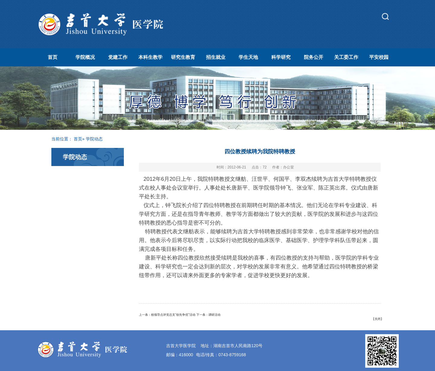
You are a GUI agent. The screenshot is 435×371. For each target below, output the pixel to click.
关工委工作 (346, 57)
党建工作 (117, 57)
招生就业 (215, 57)
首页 (52, 57)
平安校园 (378, 57)
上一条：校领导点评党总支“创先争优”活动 (167, 314)
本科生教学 (150, 57)
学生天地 (248, 57)
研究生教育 (183, 57)
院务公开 (313, 57)
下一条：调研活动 (208, 314)
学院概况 (85, 57)
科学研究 (281, 57)
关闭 (378, 319)
